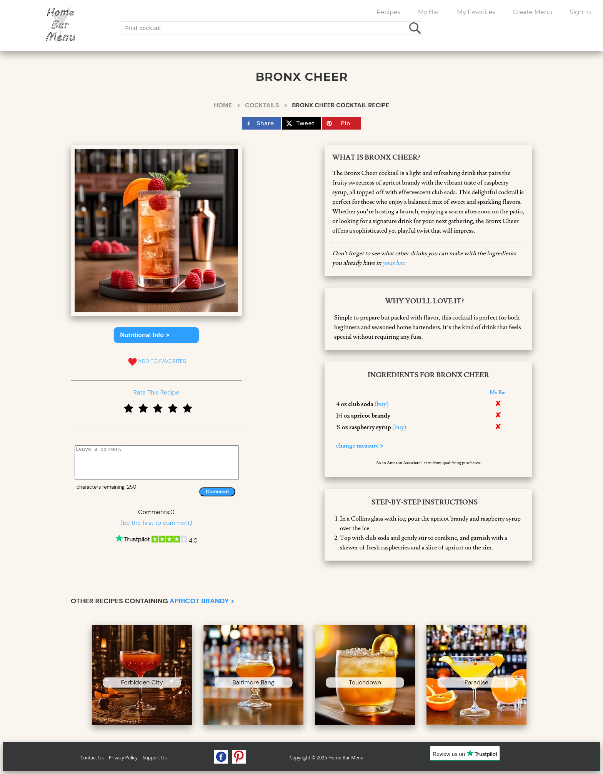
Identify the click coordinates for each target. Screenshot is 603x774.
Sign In (580, 12)
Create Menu (532, 12)
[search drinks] (415, 28)
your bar (393, 263)
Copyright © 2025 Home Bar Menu (327, 757)
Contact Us (92, 757)
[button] (156, 335)
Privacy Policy (123, 757)
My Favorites (476, 12)
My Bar (429, 12)
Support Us (155, 757)
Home (223, 105)
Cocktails (262, 105)
